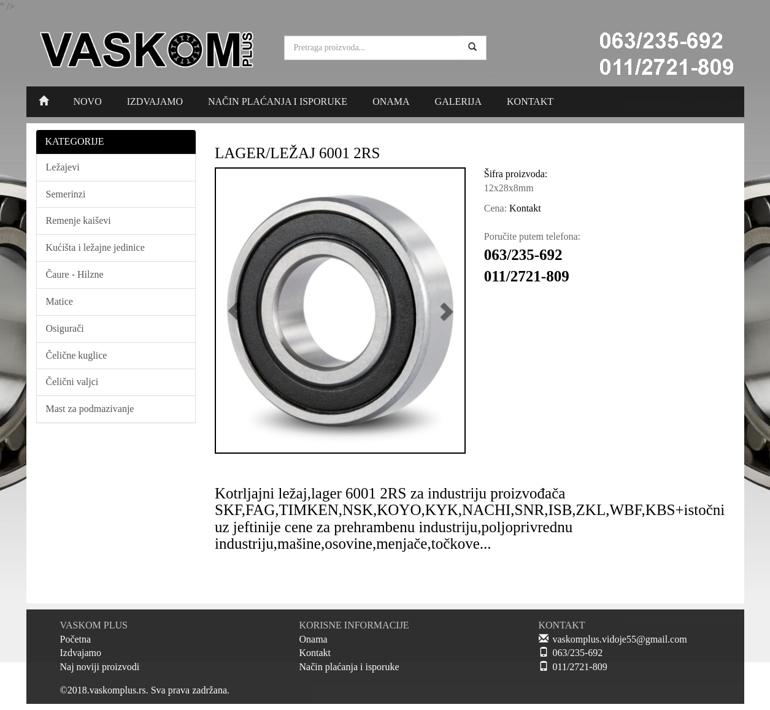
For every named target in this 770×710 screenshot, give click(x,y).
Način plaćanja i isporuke (349, 667)
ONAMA (390, 101)
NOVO (88, 101)
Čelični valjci (72, 381)
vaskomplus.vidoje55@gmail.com (620, 639)
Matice (59, 301)
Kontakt (315, 652)
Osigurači (65, 328)
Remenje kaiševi (78, 220)
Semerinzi (66, 194)
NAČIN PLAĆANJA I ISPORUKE (277, 101)
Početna (75, 639)
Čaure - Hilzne (75, 274)
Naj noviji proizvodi (100, 667)
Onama (313, 639)
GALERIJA (458, 101)
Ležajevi (63, 167)
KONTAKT (530, 101)
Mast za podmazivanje (90, 408)
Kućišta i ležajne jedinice (95, 247)
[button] (234, 310)
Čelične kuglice (76, 355)
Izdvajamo (81, 652)
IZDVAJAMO (155, 101)
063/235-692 (578, 652)
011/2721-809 (580, 667)
